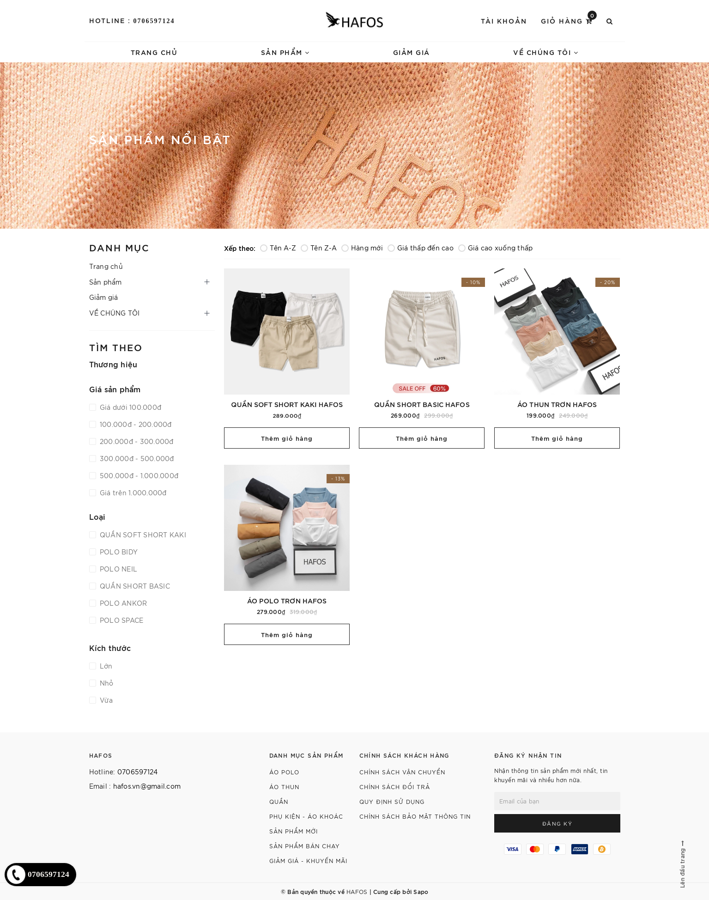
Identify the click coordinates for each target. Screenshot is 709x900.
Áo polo (284, 771)
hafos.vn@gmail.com (147, 786)
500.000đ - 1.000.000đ (138, 475)
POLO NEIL (118, 569)
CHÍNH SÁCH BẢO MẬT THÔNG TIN (415, 816)
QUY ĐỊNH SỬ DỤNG (391, 801)
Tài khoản (504, 20)
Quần (278, 801)
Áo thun (284, 786)
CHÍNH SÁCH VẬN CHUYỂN (402, 771)
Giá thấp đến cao (421, 247)
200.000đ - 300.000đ (136, 441)
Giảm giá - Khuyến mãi (308, 860)
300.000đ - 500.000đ (136, 458)
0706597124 (154, 21)
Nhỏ (106, 683)
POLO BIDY (118, 551)
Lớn (105, 666)
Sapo (420, 891)
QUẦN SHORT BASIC (134, 586)
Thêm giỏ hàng (287, 438)
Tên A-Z (278, 247)
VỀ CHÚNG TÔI (545, 52)
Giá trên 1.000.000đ (132, 492)
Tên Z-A (319, 247)
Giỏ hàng (569, 20)
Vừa (105, 700)
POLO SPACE (121, 620)
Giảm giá (411, 52)
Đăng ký (557, 823)
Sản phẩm (285, 52)
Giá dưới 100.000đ (130, 407)
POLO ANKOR (122, 603)
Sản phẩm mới (293, 830)
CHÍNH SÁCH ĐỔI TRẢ (394, 786)
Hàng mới (362, 247)
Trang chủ (154, 52)
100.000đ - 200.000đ (135, 424)
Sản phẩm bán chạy (304, 845)
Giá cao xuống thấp (495, 247)
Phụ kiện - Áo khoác (306, 816)
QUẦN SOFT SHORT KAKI (142, 534)
